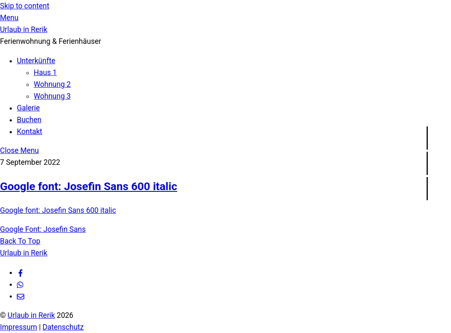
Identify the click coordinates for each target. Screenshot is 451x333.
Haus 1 (45, 72)
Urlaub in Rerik (31, 315)
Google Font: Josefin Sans (42, 229)
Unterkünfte (36, 60)
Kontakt (29, 131)
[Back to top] (20, 241)
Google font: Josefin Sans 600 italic (88, 186)
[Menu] (9, 17)
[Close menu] (19, 150)
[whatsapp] (20, 284)
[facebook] (20, 272)
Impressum (18, 327)
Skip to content (24, 6)
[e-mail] (20, 296)
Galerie (28, 108)
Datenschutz (63, 327)
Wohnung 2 (52, 84)
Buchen (29, 119)
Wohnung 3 (52, 96)
